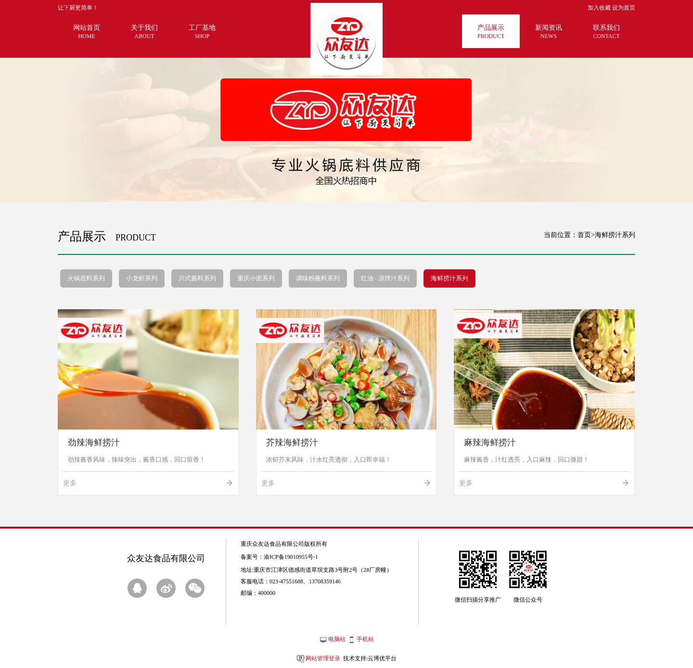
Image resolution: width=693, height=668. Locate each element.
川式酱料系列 (197, 278)
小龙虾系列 (141, 278)
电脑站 (337, 639)
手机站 (365, 639)
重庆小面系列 (256, 278)
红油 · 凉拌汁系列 (385, 278)
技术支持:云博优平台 (370, 658)
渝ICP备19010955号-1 (291, 557)
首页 (584, 235)
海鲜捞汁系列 (449, 278)
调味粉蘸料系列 (318, 278)
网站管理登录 (323, 658)
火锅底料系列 (86, 278)
